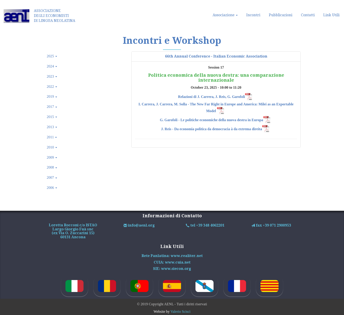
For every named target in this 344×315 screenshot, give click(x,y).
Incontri (253, 15)
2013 (52, 127)
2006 (52, 188)
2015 (52, 117)
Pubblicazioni (280, 15)
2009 (52, 157)
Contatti (308, 15)
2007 (52, 177)
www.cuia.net (178, 262)
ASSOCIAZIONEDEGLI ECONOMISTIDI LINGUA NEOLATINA (54, 16)
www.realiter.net (187, 256)
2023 (52, 76)
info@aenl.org (141, 225)
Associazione (225, 15)
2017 (52, 107)
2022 (52, 86)
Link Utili (331, 15)
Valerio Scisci (180, 311)
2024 (52, 66)
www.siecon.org (176, 268)
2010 (52, 147)
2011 (52, 137)
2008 (52, 167)
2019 (52, 96)
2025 (52, 56)
